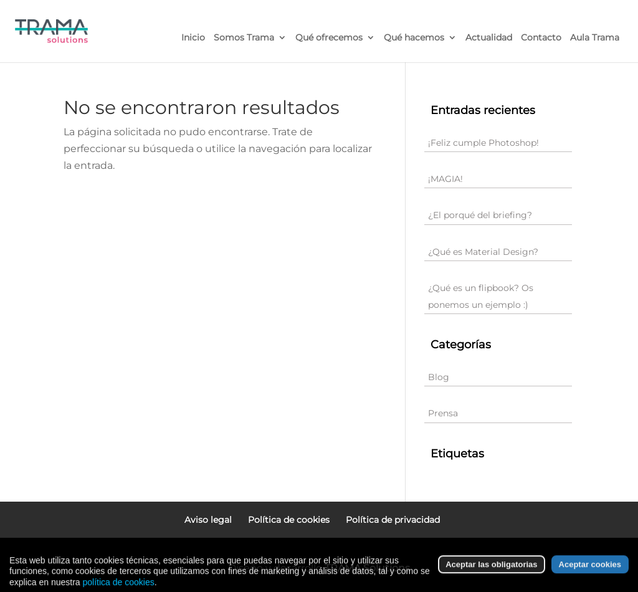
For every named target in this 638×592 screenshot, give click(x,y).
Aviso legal (208, 519)
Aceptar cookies (590, 578)
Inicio (193, 38)
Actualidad (488, 38)
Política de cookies (289, 519)
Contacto (541, 38)
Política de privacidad (393, 519)
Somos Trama (244, 38)
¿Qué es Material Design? (483, 251)
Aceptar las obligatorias (491, 578)
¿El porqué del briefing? (480, 215)
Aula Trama (594, 38)
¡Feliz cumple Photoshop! (483, 142)
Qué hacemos (414, 38)
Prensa (443, 413)
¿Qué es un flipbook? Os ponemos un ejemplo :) (480, 296)
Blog (438, 377)
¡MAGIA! (445, 178)
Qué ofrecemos (329, 38)
